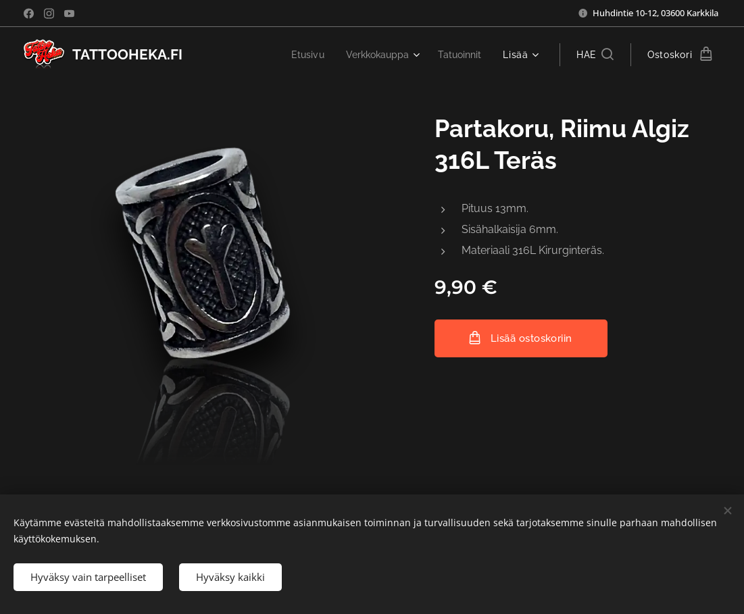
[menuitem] (301, 55)
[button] (595, 55)
